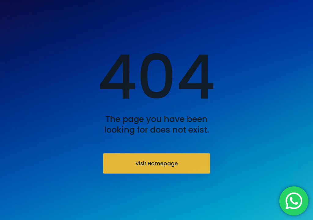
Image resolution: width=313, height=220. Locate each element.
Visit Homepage (156, 163)
